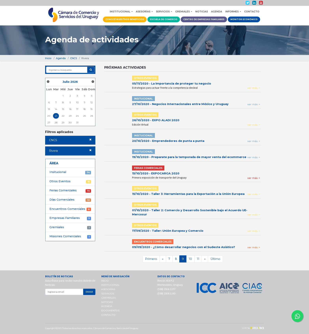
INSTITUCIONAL (110, 284)
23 (70, 115)
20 (48, 115)
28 (56, 122)
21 (56, 115)
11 (84, 102)
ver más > (253, 87)
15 (63, 109)
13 (49, 109)
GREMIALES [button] (182, 11)
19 (91, 109)
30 (70, 122)
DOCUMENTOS (110, 310)
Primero (151, 259)
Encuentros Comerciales (70, 209)
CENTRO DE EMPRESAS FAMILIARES (203, 19)
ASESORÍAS (108, 289)
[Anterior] (162, 258)
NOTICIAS (201, 11)
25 (84, 115)
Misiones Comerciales (70, 236)
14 (56, 109)
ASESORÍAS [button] (143, 11)
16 (70, 109)
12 (91, 102)
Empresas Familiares (70, 218)
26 (91, 115)
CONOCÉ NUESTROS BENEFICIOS (124, 19)
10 (77, 102)
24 (77, 115)
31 (77, 122)
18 (84, 109)
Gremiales (70, 227)
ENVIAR (89, 291)
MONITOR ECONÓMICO (244, 19)
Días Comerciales (70, 200)
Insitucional (70, 172)
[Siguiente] (205, 258)
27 (48, 122)
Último (215, 259)
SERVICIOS (107, 293)
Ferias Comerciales (70, 191)
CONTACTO (251, 11)
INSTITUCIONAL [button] (120, 11)
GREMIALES (108, 297)
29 (63, 122)
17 (77, 109)
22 (63, 115)
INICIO (105, 280)
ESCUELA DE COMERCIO (163, 19)
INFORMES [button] (232, 11)
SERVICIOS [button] (163, 11)
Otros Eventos (70, 181)
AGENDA (216, 11)
